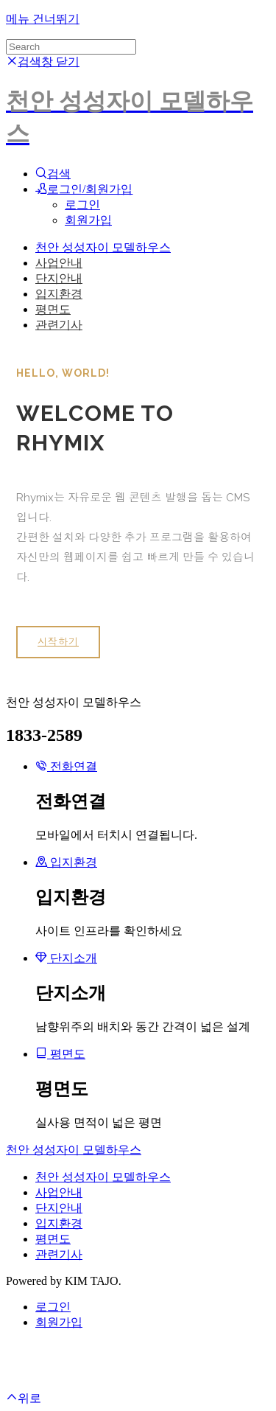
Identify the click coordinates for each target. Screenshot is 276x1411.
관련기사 (58, 324)
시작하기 (58, 641)
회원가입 (88, 220)
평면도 (53, 309)
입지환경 (58, 294)
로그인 (82, 204)
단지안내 (58, 278)
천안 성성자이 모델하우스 (103, 247)
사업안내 (58, 263)
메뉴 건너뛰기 (42, 19)
